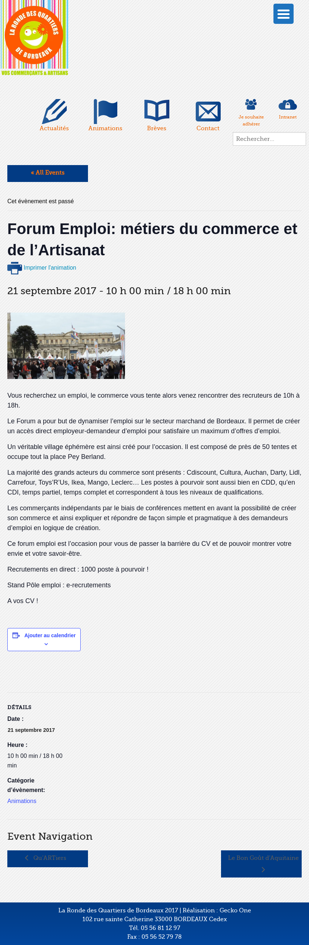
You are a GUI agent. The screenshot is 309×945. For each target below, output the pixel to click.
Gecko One (235, 910)
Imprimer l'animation (41, 267)
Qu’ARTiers (49, 858)
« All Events (48, 172)
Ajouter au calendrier (50, 635)
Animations (21, 801)
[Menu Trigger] (283, 14)
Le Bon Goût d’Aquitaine (263, 858)
